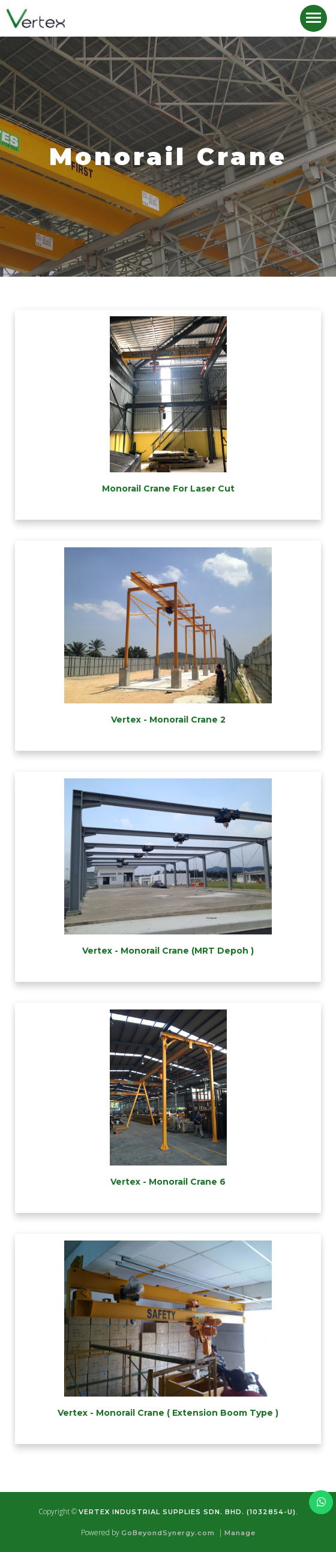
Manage (240, 1533)
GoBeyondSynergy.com (168, 1533)
